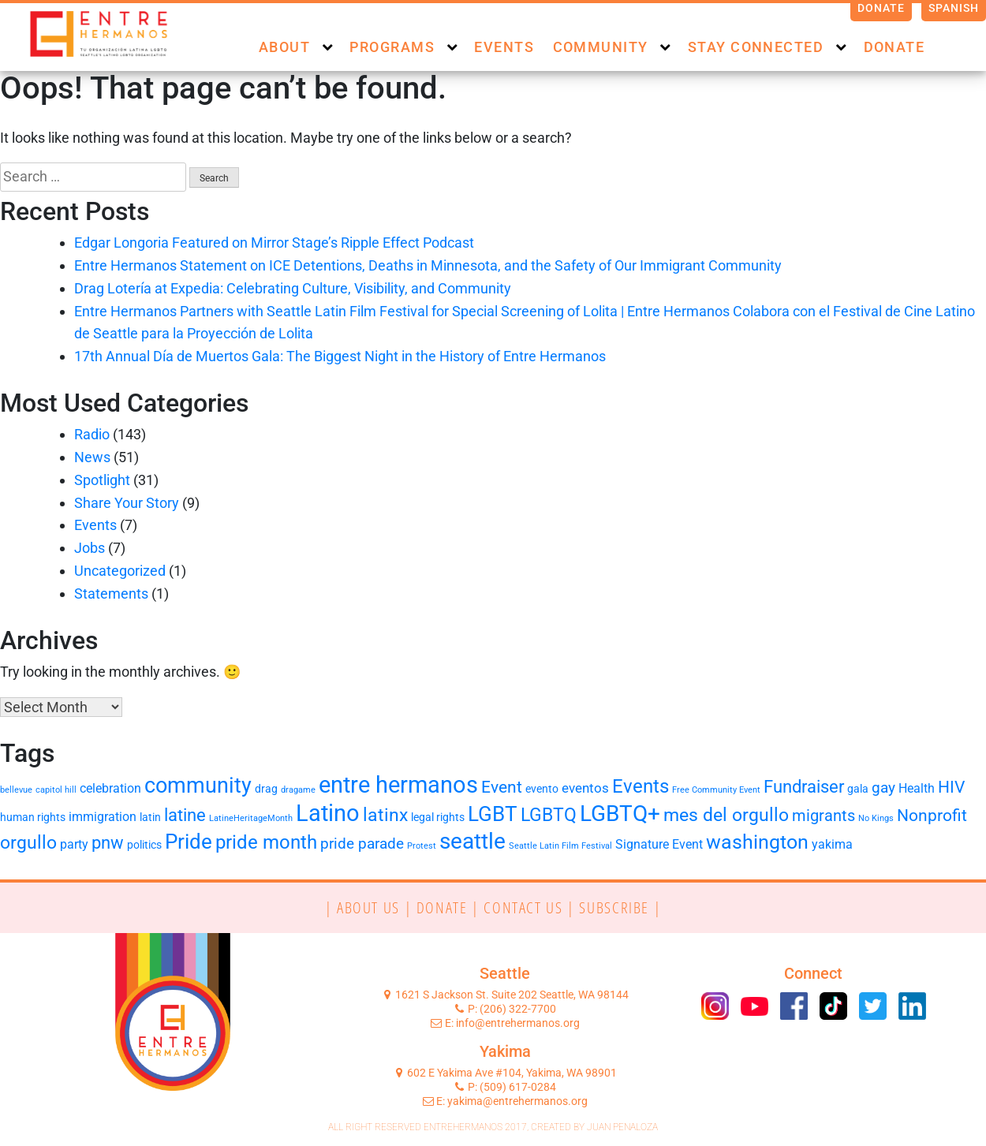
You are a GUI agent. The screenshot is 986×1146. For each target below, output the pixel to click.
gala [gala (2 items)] (857, 788)
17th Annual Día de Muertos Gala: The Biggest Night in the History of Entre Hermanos (341, 356)
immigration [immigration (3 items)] (102, 816)
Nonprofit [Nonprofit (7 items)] (932, 815)
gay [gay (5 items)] (883, 788)
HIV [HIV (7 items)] (951, 787)
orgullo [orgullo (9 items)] (28, 842)
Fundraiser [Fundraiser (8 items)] (804, 787)
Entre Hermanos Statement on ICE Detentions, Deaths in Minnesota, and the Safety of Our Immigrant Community (428, 265)
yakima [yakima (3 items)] (832, 844)
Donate (881, 8)
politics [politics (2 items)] (144, 844)
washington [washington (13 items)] (757, 842)
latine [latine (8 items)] (185, 815)
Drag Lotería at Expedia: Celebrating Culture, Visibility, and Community (292, 288)
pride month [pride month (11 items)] (266, 842)
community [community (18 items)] (198, 785)
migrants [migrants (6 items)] (823, 815)
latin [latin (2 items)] (150, 817)
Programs (392, 47)
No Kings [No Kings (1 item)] (876, 818)
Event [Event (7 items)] (501, 787)
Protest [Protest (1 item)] (421, 846)
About (284, 47)
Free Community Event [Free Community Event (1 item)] (716, 790)
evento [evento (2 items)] (541, 788)
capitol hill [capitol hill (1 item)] (56, 790)
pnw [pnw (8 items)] (108, 843)
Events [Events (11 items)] (640, 786)
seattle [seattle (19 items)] (472, 841)
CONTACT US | (531, 907)
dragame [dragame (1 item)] (298, 790)
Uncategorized (120, 570)
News (92, 457)
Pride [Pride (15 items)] (188, 841)
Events (504, 47)
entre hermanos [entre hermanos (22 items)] (398, 784)
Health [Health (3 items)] (916, 788)
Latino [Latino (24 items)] (328, 813)
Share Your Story (126, 503)
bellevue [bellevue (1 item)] (16, 790)
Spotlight (102, 480)
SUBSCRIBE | (620, 907)
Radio (92, 434)
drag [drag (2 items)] (266, 788)
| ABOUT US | (370, 907)
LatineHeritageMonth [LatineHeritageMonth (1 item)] (251, 818)
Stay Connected (756, 47)
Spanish (954, 8)
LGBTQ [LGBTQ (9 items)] (549, 815)
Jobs (89, 547)
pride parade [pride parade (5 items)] (362, 844)
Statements (111, 593)
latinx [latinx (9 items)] (385, 815)
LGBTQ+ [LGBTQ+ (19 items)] (620, 814)
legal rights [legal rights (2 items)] (438, 817)
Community (600, 47)
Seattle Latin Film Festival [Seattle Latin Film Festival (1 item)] (560, 846)
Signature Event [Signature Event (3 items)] (659, 844)
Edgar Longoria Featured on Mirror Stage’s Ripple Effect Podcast (274, 242)
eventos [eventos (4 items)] (585, 788)
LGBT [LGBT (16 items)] (492, 813)
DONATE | (450, 907)
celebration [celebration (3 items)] (110, 788)
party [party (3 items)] (74, 844)
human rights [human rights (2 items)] (32, 817)
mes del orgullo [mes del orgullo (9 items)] (726, 815)
